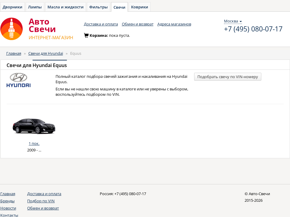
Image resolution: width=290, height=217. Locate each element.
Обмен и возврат (138, 24)
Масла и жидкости (65, 7)
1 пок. (34, 143)
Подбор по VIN (41, 201)
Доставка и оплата (101, 24)
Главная (13, 53)
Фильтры (98, 7)
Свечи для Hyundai (45, 53)
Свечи (119, 7)
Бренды (7, 201)
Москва (233, 21)
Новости (8, 208)
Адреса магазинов (174, 24)
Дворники (12, 7)
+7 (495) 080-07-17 (253, 29)
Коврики (139, 7)
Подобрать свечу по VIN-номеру (227, 76)
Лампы (35, 7)
